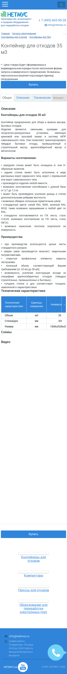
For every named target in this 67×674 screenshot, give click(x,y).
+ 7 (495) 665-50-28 (52, 20)
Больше (58, 97)
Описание (22, 97)
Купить (33, 84)
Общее (7, 97)
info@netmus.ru (57, 25)
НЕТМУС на (10, 667)
